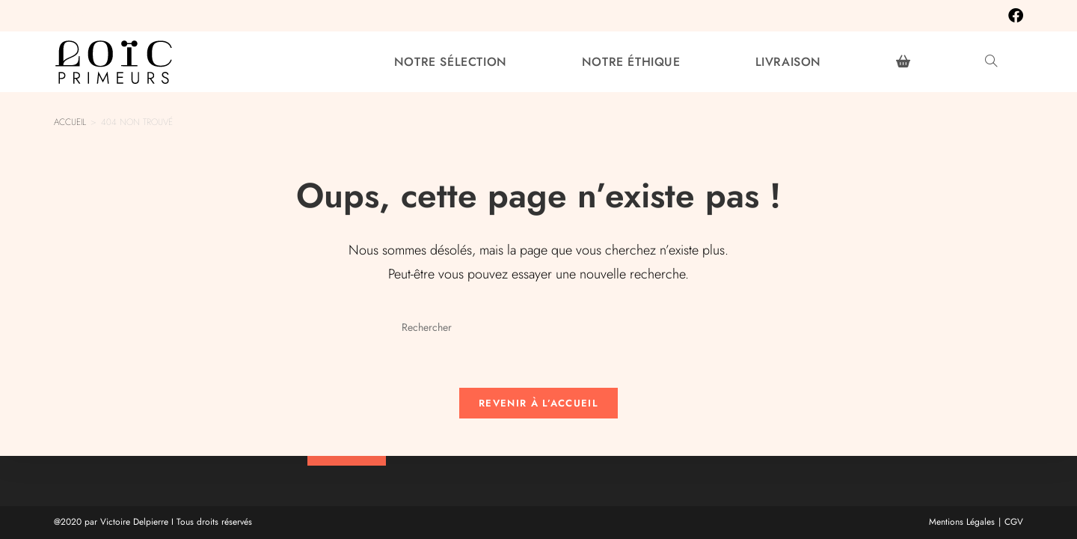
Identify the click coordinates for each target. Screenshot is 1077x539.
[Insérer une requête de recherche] (538, 328)
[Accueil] (70, 122)
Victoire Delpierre (134, 522)
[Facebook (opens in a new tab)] (1012, 16)
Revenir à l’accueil (538, 403)
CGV (1013, 522)
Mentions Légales (962, 522)
